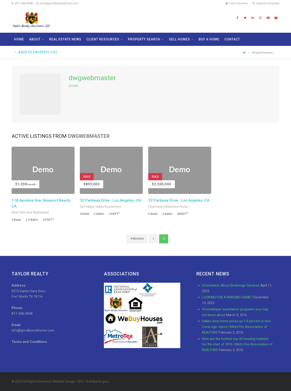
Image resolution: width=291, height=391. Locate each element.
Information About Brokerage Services (230, 285)
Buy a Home (209, 39)
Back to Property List (36, 52)
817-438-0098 (24, 3)
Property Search (144, 39)
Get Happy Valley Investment (100, 206)
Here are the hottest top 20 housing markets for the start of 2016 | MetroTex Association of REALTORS (237, 344)
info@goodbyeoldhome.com (57, 3)
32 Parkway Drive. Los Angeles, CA (110, 200)
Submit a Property (265, 3)
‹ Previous (137, 239)
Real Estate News (65, 39)
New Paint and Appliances (30, 212)
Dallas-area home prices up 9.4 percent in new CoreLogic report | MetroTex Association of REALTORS (236, 326)
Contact (232, 39)
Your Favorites (237, 3)
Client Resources (102, 39)
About (34, 39)
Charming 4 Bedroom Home (168, 206)
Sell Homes (179, 39)
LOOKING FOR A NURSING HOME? (227, 297)
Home (19, 39)
